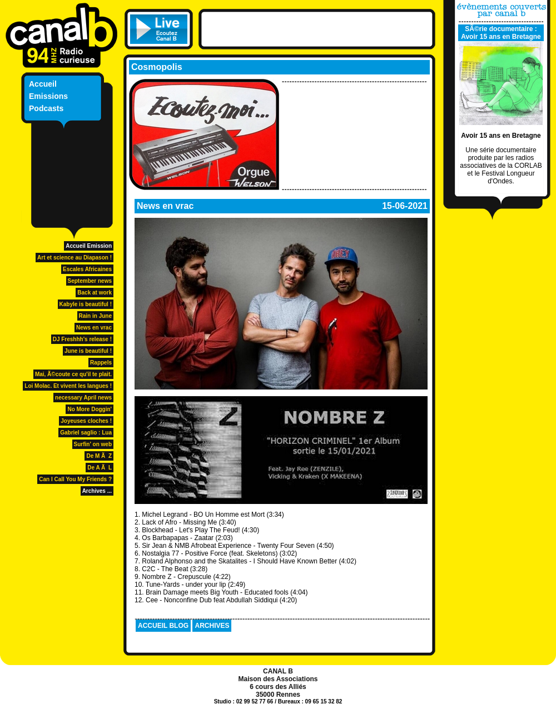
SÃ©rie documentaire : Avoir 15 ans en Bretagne (501, 33)
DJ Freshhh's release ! (82, 339)
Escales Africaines (87, 269)
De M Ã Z (99, 456)
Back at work (94, 292)
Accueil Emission (89, 246)
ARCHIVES (212, 626)
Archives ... (97, 491)
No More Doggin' (89, 409)
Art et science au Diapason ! (74, 257)
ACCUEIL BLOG (163, 626)
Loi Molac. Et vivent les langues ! (68, 386)
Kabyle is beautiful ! (85, 304)
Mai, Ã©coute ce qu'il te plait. (73, 374)
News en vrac (94, 327)
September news (90, 281)
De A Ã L (99, 468)
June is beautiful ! (88, 351)
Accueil (43, 83)
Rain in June (95, 316)
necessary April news (83, 398)
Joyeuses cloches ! (86, 421)
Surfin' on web (93, 444)
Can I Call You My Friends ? (75, 479)
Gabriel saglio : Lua (86, 433)
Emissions (48, 96)
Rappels (101, 363)
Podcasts (46, 108)
